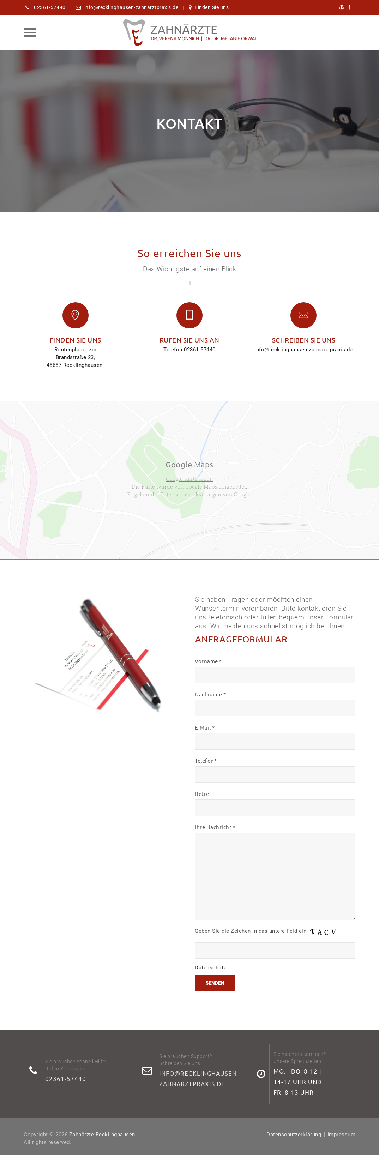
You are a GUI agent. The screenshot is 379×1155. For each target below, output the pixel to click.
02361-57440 (65, 1078)
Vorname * (275, 670)
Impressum (341, 1134)
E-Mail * (275, 737)
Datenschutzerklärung (293, 1134)
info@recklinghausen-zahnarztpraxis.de (303, 349)
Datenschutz (210, 967)
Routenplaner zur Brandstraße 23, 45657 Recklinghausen (75, 357)
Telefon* (275, 770)
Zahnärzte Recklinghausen (102, 1134)
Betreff (275, 803)
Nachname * (275, 703)
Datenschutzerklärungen (190, 494)
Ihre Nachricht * (275, 871)
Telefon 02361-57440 (189, 349)
